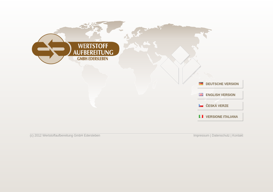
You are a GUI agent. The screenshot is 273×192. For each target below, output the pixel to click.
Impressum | (203, 135)
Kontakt (237, 135)
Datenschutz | (222, 135)
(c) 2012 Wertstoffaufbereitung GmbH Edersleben (65, 135)
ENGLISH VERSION (217, 95)
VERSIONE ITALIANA (218, 117)
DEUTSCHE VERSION (219, 84)
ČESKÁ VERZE (213, 106)
